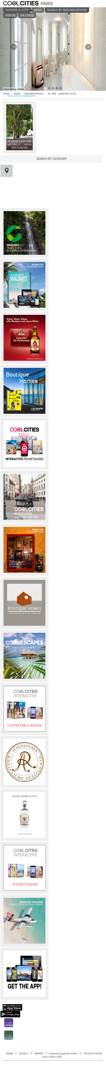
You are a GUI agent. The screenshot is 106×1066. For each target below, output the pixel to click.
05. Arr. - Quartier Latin (62, 94)
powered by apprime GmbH (63, 1053)
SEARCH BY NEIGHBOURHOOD (67, 10)
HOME (6, 94)
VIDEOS (10, 15)
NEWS (38, 10)
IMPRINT (39, 1053)
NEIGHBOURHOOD (34, 94)
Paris (17, 94)
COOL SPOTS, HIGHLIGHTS (21, 96)
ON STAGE (27, 15)
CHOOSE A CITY (17, 10)
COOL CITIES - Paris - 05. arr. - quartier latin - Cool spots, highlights (21, 3)
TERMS (10, 1053)
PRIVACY (24, 1053)
